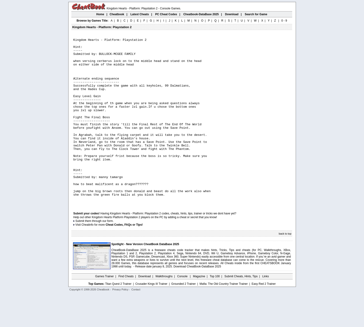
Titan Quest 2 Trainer (118, 317)
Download (144, 309)
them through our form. (99, 254)
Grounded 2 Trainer (183, 317)
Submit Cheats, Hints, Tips (240, 309)
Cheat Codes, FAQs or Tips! (124, 257)
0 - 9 (284, 20)
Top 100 (215, 309)
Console (182, 309)
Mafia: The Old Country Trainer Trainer (223, 317)
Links (265, 309)
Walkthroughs (163, 309)
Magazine (199, 309)
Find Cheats (126, 309)
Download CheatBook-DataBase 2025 (197, 299)
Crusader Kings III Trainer (151, 317)
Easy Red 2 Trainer (264, 317)
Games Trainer (104, 309)
